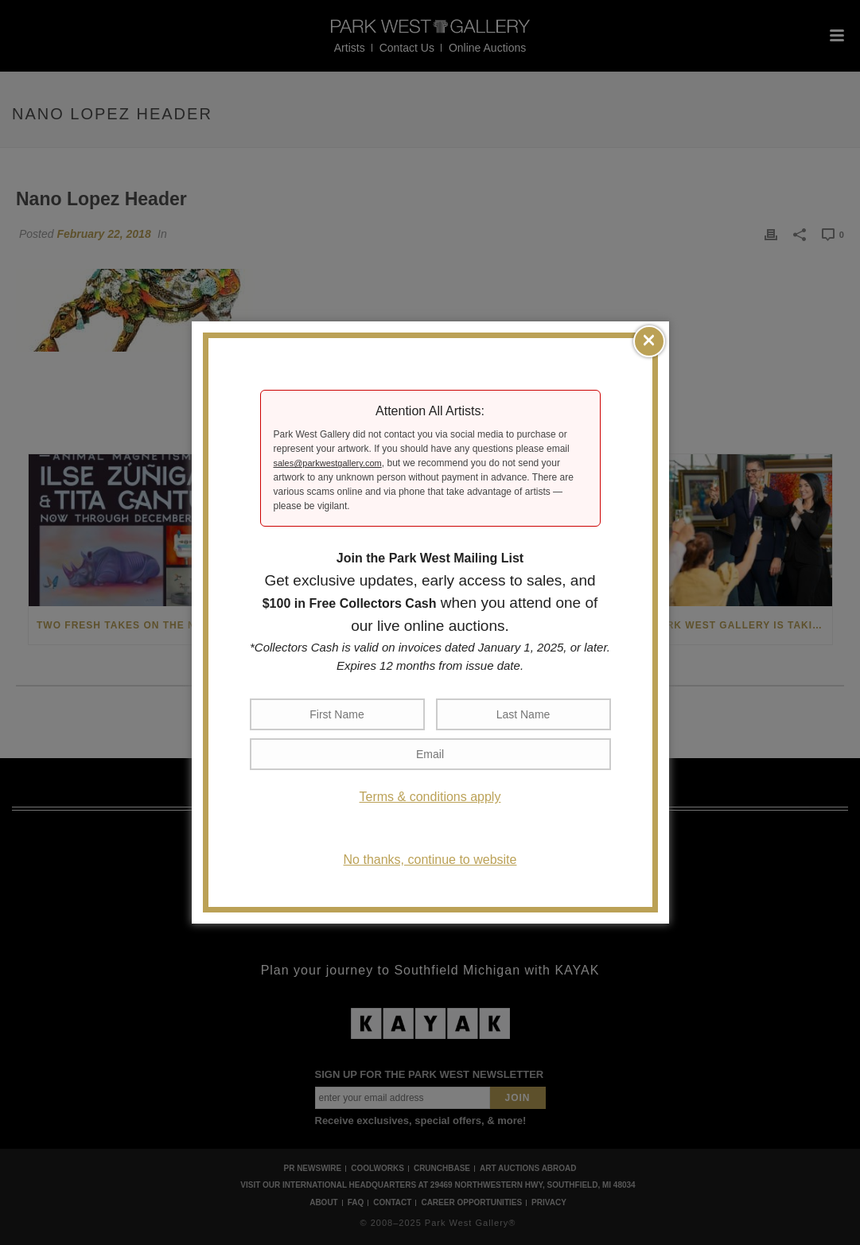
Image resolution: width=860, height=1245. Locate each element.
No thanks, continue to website (430, 859)
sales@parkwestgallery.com (328, 463)
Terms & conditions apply (430, 796)
